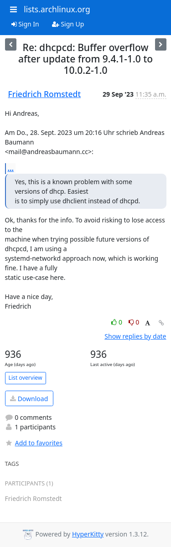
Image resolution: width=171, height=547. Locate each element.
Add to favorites (33, 443)
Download (29, 398)
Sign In (25, 24)
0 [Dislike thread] (134, 322)
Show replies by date (135, 336)
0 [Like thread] (117, 322)
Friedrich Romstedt (44, 93)
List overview (25, 378)
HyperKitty (88, 534)
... (11, 168)
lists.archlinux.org (57, 9)
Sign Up (68, 24)
